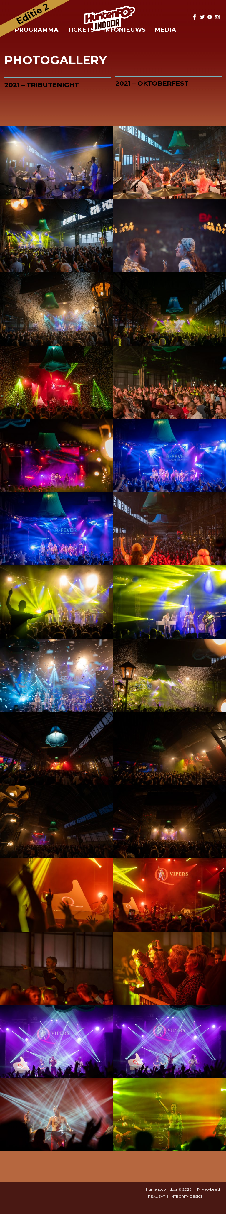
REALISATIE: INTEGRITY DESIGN (176, 1197)
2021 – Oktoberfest (152, 83)
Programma (36, 29)
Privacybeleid (208, 1190)
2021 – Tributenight (41, 85)
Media (165, 29)
